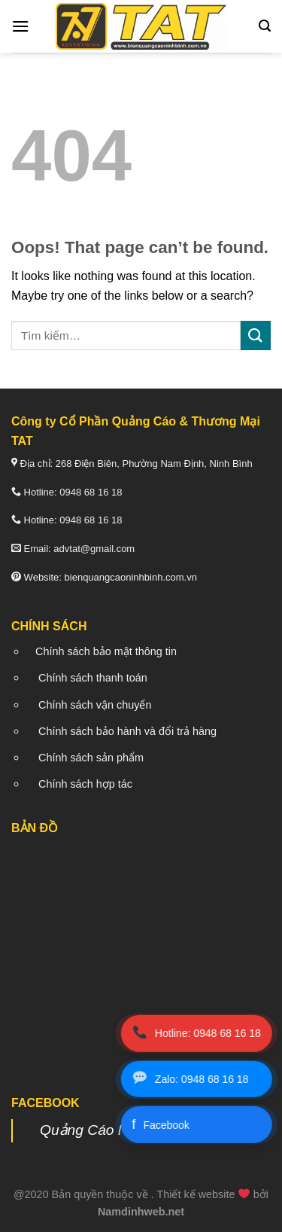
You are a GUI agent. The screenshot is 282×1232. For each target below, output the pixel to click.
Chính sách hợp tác (85, 784)
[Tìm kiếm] (265, 26)
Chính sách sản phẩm (91, 758)
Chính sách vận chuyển (94, 705)
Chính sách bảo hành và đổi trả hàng (127, 731)
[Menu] (20, 26)
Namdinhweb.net (141, 1212)
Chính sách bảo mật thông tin (106, 651)
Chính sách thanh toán (92, 678)
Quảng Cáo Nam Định (111, 1130)
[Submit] (256, 335)
